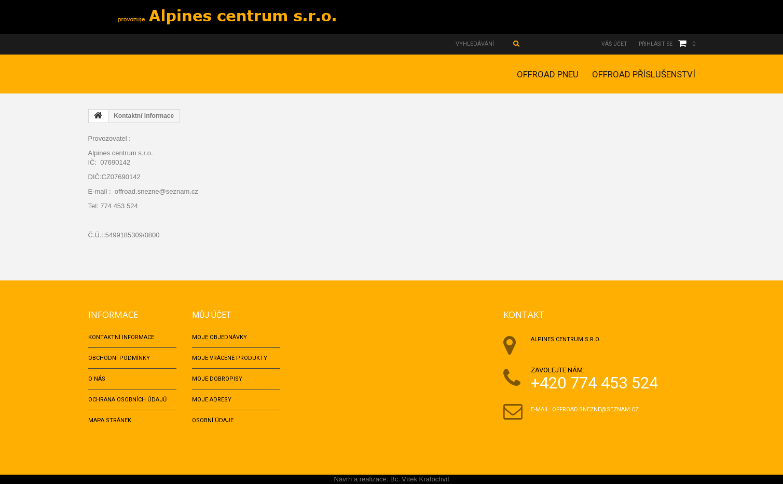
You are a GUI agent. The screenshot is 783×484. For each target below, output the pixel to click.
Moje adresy (211, 399)
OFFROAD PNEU (548, 74)
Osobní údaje (212, 420)
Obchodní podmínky (119, 358)
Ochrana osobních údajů (127, 399)
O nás (96, 378)
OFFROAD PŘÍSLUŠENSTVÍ (643, 74)
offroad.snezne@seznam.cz (595, 409)
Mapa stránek (109, 420)
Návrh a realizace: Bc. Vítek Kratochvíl (391, 479)
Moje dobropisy (217, 378)
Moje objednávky (219, 337)
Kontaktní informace (121, 337)
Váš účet (610, 44)
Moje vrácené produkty (229, 358)
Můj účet (212, 315)
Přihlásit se (653, 44)
